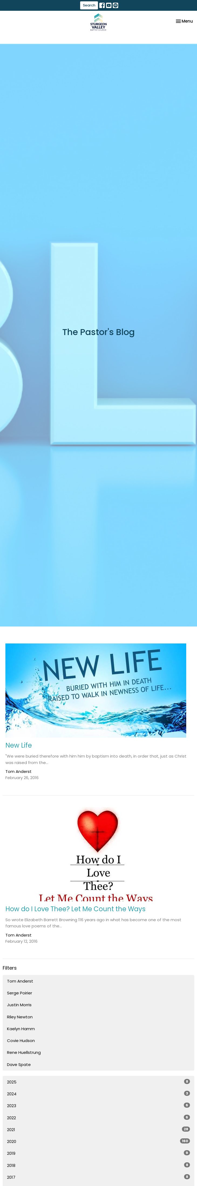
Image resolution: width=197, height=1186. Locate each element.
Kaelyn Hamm (21, 1029)
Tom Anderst (20, 981)
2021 (98, 1129)
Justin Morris (19, 1005)
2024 (98, 1094)
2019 (98, 1153)
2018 (98, 1165)
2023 (98, 1105)
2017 (98, 1177)
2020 (98, 1141)
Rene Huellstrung (24, 1052)
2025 (98, 1082)
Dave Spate (19, 1064)
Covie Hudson (21, 1040)
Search (89, 5)
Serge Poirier (19, 993)
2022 (98, 1118)
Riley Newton (20, 1017)
